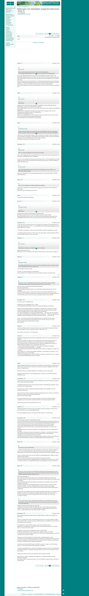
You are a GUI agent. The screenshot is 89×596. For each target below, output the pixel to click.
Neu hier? (8, 12)
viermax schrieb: (21, 167)
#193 (58, 326)
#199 (58, 441)
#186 (58, 195)
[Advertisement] (38, 24)
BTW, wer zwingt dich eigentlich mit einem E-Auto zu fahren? (31, 151)
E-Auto (19, 6)
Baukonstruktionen (10, 15)
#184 (58, 144)
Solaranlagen (9, 35)
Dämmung (8, 19)
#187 (58, 201)
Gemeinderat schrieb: (22, 128)
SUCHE (8, 45)
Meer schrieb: (21, 69)
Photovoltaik (9, 36)
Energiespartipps (10, 39)
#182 (58, 93)
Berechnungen (9, 40)
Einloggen (20, 589)
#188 (58, 222)
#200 (58, 465)
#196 (58, 378)
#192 (58, 299)
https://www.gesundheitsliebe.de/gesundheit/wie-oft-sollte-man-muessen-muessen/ (36, 319)
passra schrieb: (21, 244)
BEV (35, 314)
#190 (58, 256)
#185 (58, 179)
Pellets (7, 30)
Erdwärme (8, 31)
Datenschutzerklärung (39, 594)
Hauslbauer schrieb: (22, 207)
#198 (58, 417)
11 (52, 33)
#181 (58, 63)
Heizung (8, 28)
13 (57, 33)
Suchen (23, 594)
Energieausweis (9, 25)
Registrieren (9, 10)
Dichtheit (8, 21)
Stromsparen (9, 34)
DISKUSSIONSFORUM (10, 8)
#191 (58, 277)
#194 (58, 335)
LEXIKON (8, 43)
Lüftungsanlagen (10, 37)
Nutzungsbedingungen (50, 594)
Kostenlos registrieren (22, 590)
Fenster (8, 18)
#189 (58, 238)
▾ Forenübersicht (25, 6)
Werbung (58, 594)
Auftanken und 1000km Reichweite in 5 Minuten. (31, 185)
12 (54, 33)
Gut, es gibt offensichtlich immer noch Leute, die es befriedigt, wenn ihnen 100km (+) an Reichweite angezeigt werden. (37, 168)
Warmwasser (9, 32)
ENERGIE (8, 27)
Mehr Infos (30, 590)
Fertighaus (8, 17)
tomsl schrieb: (21, 500)
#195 (58, 363)
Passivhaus (8, 22)
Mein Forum (9, 9)
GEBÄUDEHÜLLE (9, 14)
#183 (58, 122)
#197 (58, 406)
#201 (58, 513)
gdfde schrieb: (21, 150)
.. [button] (36, 74)
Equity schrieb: (21, 99)
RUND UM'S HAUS (10, 44)
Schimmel (8, 23)
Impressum (30, 594)
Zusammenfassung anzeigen (23, 14)
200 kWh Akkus (27, 447)
